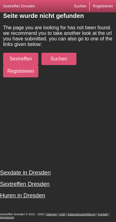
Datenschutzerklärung (81, 214)
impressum (7, 217)
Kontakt (103, 214)
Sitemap (51, 214)
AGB (62, 214)
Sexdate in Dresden (25, 172)
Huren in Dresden (22, 195)
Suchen (80, 6)
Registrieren (103, 6)
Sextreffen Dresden (19, 6)
